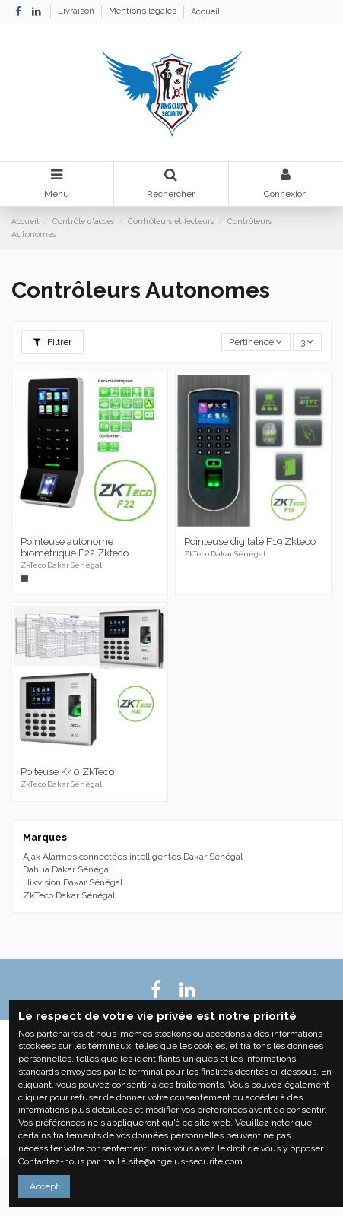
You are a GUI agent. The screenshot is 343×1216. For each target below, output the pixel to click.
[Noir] (24, 579)
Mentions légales (144, 12)
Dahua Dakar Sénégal (67, 869)
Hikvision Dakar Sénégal (72, 882)
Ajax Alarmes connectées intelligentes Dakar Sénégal (133, 856)
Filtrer (52, 342)
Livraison (77, 12)
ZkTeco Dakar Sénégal (69, 895)
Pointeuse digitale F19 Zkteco (250, 541)
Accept (44, 1186)
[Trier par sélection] (256, 342)
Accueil (205, 12)
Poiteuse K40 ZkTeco (67, 771)
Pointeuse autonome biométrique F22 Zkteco (75, 547)
